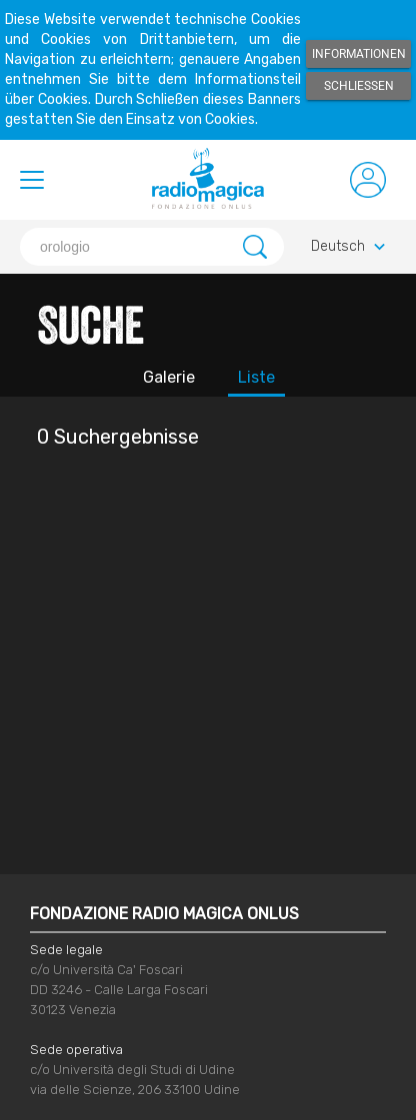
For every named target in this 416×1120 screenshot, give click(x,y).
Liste (256, 377)
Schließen (359, 86)
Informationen (359, 54)
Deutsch (350, 247)
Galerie (169, 377)
